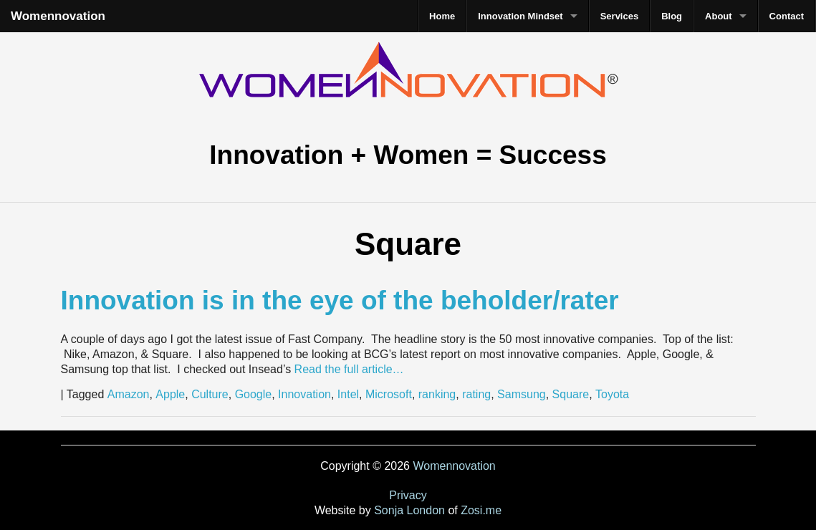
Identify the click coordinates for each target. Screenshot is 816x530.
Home (442, 16)
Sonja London (409, 510)
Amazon (128, 394)
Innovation (304, 394)
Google (253, 394)
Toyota (612, 394)
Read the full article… (347, 369)
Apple (170, 394)
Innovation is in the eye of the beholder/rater (340, 300)
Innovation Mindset (520, 16)
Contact (786, 16)
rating (476, 394)
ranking (437, 394)
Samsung (521, 394)
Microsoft (388, 394)
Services (619, 16)
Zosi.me (481, 510)
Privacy (407, 495)
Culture (210, 394)
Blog (671, 16)
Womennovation (58, 16)
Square (571, 394)
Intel (348, 394)
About (718, 16)
